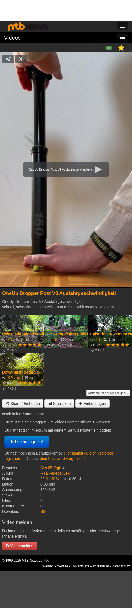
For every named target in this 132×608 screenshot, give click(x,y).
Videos (12, 38)
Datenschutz (121, 566)
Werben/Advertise (55, 566)
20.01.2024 (49, 479)
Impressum (101, 566)
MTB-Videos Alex (55, 473)
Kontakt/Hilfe (80, 566)
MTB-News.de (32, 560)
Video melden (19, 546)
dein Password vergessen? (63, 458)
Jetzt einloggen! (26, 441)
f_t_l (11, 339)
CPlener (14, 378)
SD (43, 511)
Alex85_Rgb (50, 468)
